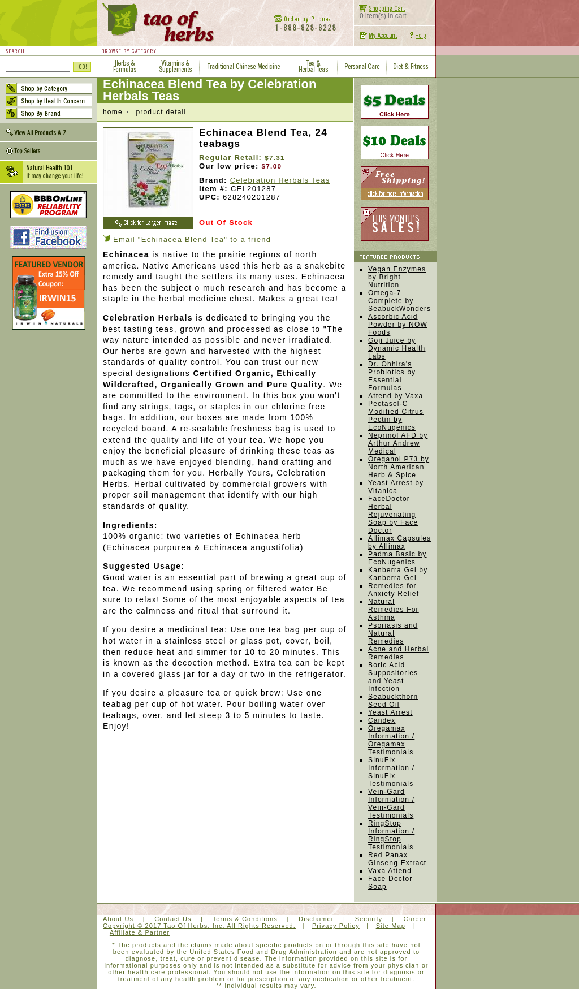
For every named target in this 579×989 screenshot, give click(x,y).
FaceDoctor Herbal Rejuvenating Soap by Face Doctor (393, 514)
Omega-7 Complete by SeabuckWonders (399, 301)
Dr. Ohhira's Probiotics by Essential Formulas (392, 376)
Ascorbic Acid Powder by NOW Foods (397, 324)
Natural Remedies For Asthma (393, 609)
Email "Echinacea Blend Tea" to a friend (192, 239)
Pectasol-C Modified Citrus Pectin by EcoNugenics (396, 415)
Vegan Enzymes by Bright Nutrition (397, 277)
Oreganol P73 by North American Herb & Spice (398, 467)
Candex (382, 720)
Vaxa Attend (390, 871)
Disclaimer (316, 918)
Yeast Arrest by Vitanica (396, 487)
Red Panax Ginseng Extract (397, 859)
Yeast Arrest (390, 712)
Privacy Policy (336, 925)
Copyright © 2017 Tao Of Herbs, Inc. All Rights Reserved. (199, 925)
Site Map (390, 925)
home (113, 112)
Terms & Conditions (245, 918)
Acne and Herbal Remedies (398, 653)
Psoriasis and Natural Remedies (393, 633)
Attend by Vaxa (395, 396)
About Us (118, 918)
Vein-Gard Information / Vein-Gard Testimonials (391, 803)
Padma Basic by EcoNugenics (397, 558)
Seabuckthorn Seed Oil (393, 701)
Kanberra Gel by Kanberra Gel (397, 574)
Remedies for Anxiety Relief (393, 590)
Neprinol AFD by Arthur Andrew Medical (397, 443)
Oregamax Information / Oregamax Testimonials (391, 740)
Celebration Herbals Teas (280, 180)
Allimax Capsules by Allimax (399, 542)
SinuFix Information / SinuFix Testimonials (391, 772)
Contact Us (172, 918)
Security (369, 918)
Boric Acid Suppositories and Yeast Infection (393, 677)
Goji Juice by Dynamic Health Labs (397, 348)
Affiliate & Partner (140, 932)
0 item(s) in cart (380, 12)
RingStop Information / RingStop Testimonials (391, 835)
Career (414, 918)
